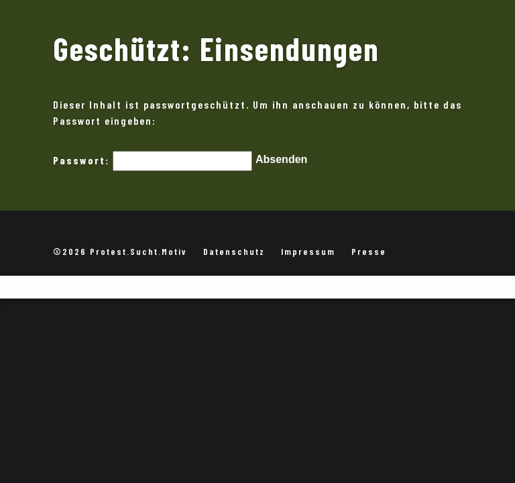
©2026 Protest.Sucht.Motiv (120, 251)
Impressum (308, 251)
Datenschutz (234, 251)
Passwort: (152, 162)
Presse (368, 251)
